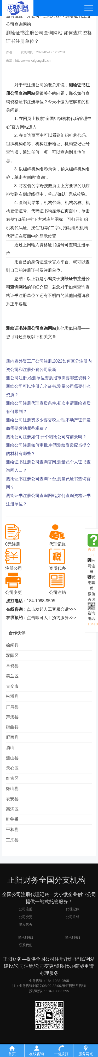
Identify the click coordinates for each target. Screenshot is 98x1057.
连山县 (12, 758)
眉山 (10, 747)
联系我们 (25, 945)
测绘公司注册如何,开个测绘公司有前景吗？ (46, 437)
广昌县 (12, 706)
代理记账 (72, 909)
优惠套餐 (91, 582)
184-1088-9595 (41, 601)
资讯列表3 (72, 937)
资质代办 (25, 925)
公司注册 (91, 566)
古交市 (12, 686)
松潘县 (12, 696)
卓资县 (12, 665)
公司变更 (25, 917)
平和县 (12, 829)
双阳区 (12, 655)
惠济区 (12, 809)
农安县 (12, 799)
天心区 (12, 768)
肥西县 (12, 737)
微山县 (12, 788)
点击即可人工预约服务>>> (51, 617)
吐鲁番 (12, 819)
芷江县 (12, 840)
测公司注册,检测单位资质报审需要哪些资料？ (48, 378)
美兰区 (12, 676)
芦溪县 (12, 717)
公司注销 (72, 917)
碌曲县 (12, 727)
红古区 (12, 778)
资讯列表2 (25, 937)
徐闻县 (12, 645)
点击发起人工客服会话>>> (51, 609)
